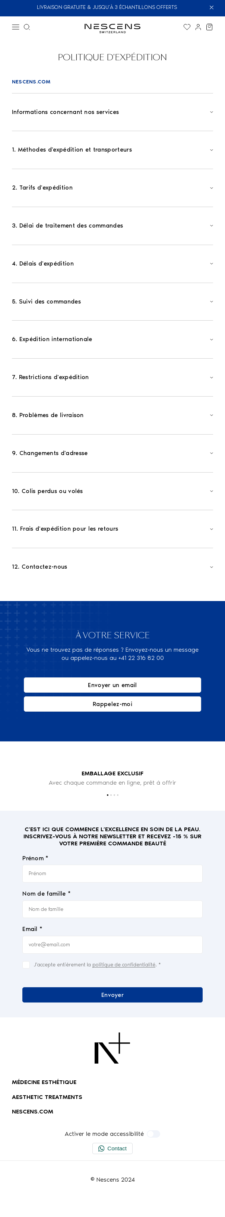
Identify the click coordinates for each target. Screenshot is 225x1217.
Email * (32, 929)
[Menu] (15, 27)
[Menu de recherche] (27, 27)
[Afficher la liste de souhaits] (187, 27)
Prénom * (35, 858)
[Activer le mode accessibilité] (153, 1134)
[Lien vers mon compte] (198, 27)
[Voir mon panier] (209, 27)
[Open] (112, 112)
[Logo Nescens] (112, 1048)
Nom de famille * (46, 893)
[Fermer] (215, 7)
